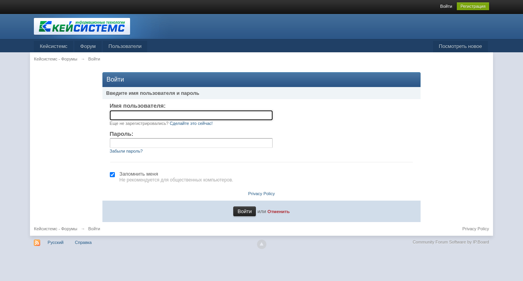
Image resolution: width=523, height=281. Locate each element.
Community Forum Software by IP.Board (451, 242)
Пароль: (122, 133)
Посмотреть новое (460, 46)
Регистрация (472, 6)
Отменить (279, 211)
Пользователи (125, 46)
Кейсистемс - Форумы (55, 228)
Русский (55, 242)
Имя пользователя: (138, 105)
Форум (88, 46)
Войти (446, 6)
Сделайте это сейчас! (191, 123)
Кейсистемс (53, 46)
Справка (83, 242)
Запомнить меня (139, 174)
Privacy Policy (261, 193)
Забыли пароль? (126, 151)
